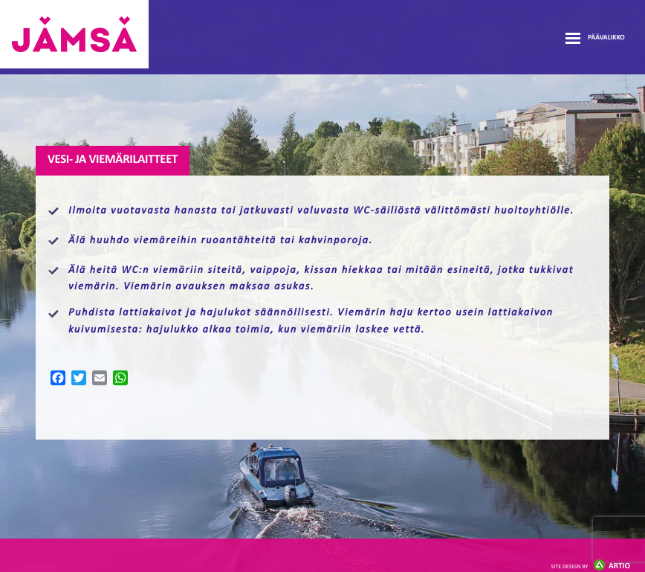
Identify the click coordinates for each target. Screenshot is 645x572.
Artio (590, 566)
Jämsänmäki (74, 34)
